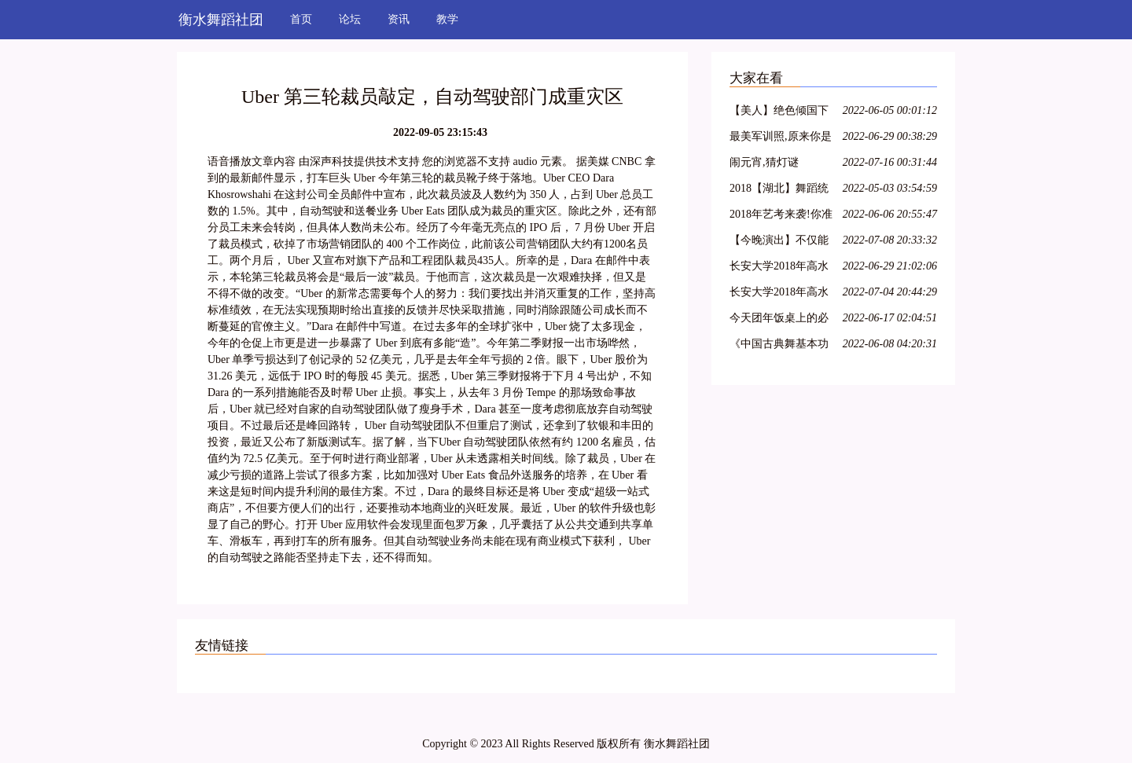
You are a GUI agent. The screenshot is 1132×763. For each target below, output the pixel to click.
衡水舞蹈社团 (220, 20)
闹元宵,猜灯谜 (764, 162)
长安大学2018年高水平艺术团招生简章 (779, 268)
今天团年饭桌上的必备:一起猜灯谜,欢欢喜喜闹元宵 (782, 320)
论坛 (350, 19)
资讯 (399, 19)
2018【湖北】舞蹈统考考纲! (779, 190)
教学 (447, 19)
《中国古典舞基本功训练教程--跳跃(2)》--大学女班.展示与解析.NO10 (782, 346)
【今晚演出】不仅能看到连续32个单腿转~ (782, 242)
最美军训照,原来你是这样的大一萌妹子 (781, 138)
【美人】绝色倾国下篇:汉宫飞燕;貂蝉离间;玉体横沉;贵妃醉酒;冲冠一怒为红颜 (779, 113)
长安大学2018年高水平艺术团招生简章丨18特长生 (779, 294)
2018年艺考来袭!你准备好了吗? (781, 216)
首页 (301, 19)
